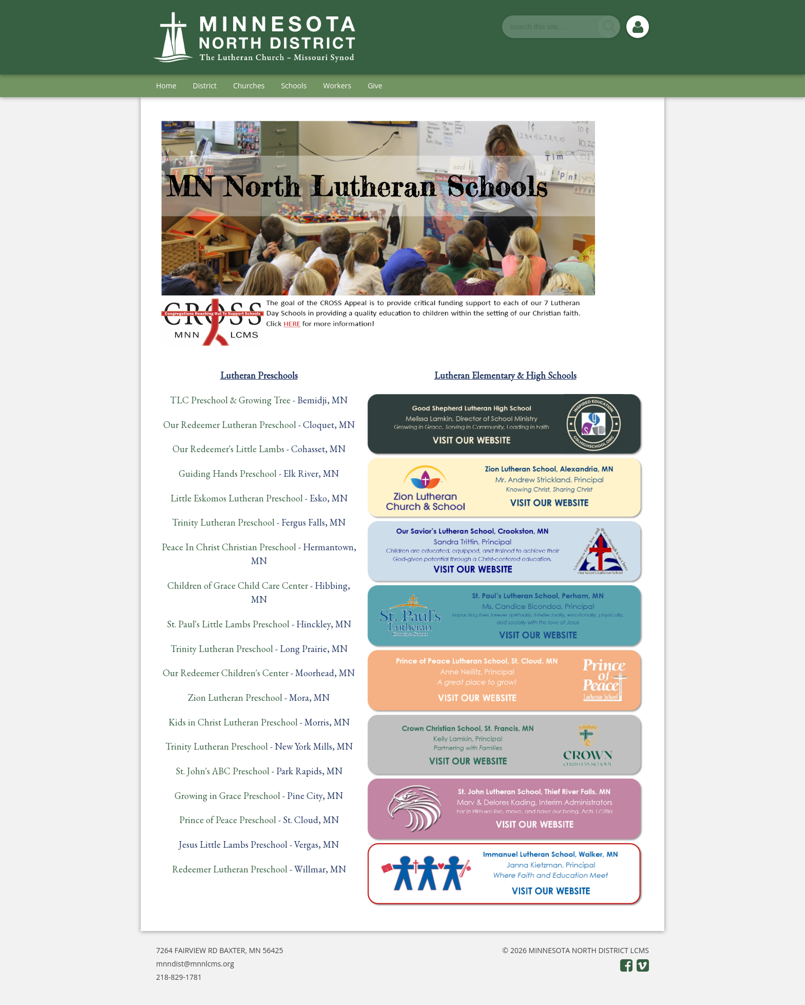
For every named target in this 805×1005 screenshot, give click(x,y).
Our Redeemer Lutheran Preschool (229, 425)
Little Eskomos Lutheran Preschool (236, 498)
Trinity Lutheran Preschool (223, 522)
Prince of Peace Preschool (227, 820)
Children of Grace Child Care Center (237, 585)
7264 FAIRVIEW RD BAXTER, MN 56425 (219, 950)
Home (166, 85)
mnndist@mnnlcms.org (195, 964)
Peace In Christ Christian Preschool (229, 547)
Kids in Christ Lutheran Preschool (233, 722)
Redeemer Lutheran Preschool (230, 869)
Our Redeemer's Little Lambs (228, 449)
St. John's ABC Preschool (223, 771)
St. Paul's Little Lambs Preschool (228, 624)
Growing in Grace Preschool (227, 796)
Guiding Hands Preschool (228, 473)
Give (375, 85)
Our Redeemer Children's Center (226, 673)
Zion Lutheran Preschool (235, 697)
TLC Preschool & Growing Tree (230, 400)
